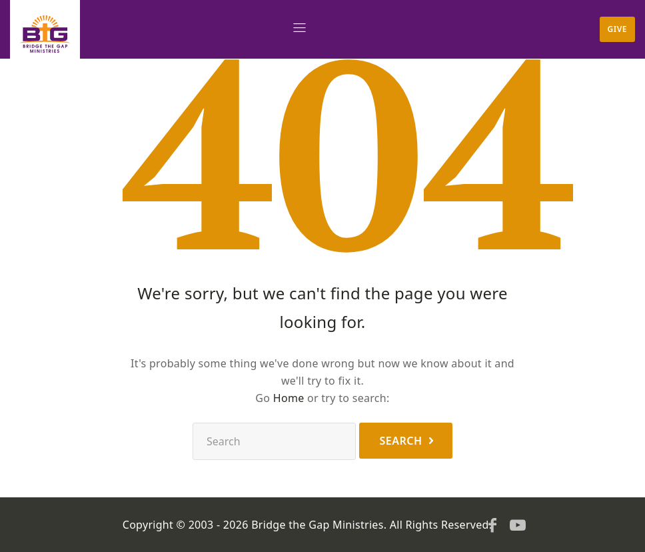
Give (617, 29)
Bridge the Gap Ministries (317, 524)
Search (400, 440)
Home (289, 398)
